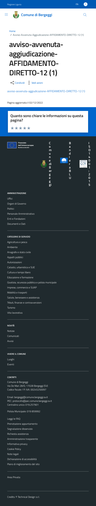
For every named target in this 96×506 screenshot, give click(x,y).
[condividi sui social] (17, 82)
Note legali (13, 454)
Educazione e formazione (20, 277)
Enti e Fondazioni (16, 219)
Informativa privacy (17, 444)
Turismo (11, 307)
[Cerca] (85, 15)
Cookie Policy (14, 449)
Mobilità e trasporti (17, 292)
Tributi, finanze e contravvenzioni (24, 302)
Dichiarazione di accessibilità (22, 459)
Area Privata (13, 477)
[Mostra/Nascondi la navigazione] (6, 14)
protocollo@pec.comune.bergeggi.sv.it (32, 401)
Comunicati (13, 336)
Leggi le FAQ (13, 419)
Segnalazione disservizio (20, 429)
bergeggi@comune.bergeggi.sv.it (31, 397)
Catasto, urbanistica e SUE (21, 267)
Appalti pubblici (15, 257)
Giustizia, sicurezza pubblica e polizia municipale (32, 282)
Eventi (10, 364)
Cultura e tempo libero (18, 272)
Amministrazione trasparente (22, 439)
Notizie (11, 331)
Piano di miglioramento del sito (23, 464)
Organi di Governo (16, 203)
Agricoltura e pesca (17, 242)
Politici (10, 209)
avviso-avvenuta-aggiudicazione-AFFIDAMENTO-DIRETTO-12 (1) (46, 91)
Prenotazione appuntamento (22, 424)
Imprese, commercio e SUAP (22, 287)
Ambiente (12, 247)
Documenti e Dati (16, 224)
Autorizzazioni (14, 262)
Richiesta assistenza (18, 434)
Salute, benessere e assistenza (23, 297)
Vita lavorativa (14, 313)
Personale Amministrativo (20, 214)
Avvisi (10, 341)
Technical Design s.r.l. (29, 497)
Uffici (9, 198)
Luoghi (10, 359)
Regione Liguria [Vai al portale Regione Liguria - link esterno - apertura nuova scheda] (14, 4)
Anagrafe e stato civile (19, 252)
